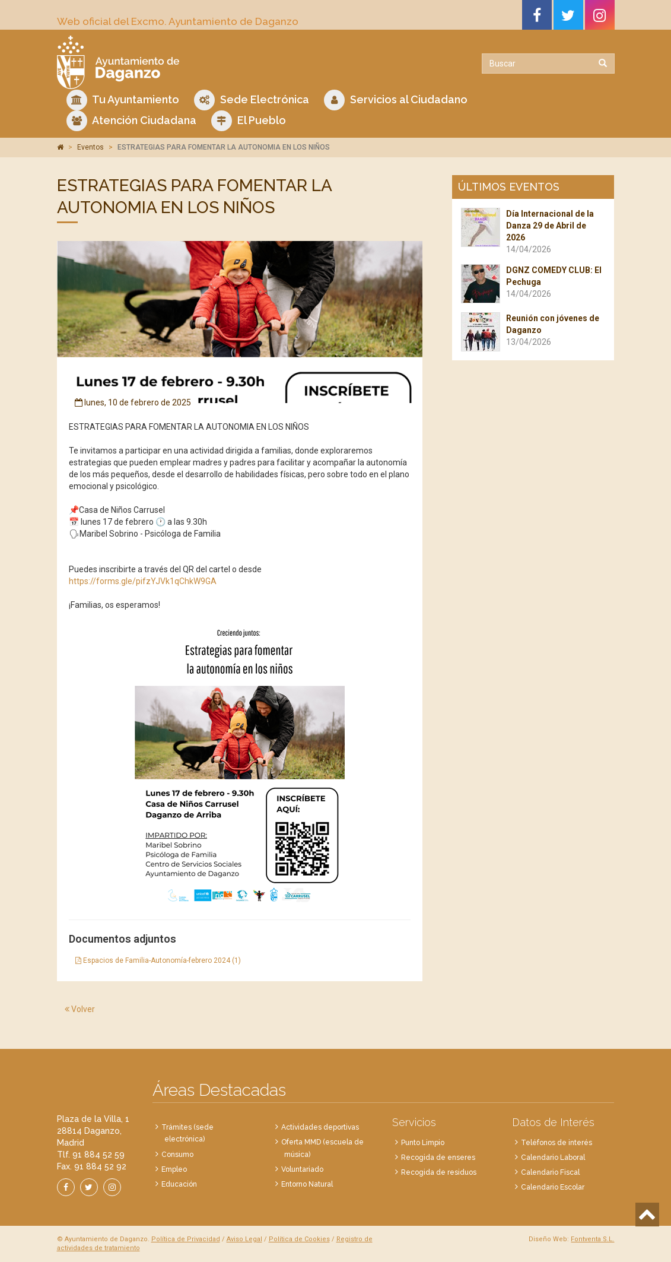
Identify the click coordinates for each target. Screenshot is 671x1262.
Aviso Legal (244, 1239)
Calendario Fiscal (550, 1172)
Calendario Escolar (552, 1187)
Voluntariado (302, 1169)
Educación (179, 1184)
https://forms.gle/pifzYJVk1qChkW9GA (143, 581)
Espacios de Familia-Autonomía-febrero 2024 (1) (158, 960)
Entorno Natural (307, 1184)
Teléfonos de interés (556, 1143)
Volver (80, 1009)
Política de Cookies (299, 1239)
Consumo (177, 1154)
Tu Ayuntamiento (122, 100)
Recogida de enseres (438, 1157)
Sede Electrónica (251, 100)
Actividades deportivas (320, 1127)
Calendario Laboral (553, 1157)
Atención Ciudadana (131, 120)
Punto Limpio (422, 1143)
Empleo (174, 1169)
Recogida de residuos (438, 1172)
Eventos (90, 147)
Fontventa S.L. (592, 1239)
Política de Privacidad (185, 1239)
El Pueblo (248, 120)
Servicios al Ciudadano (396, 100)
